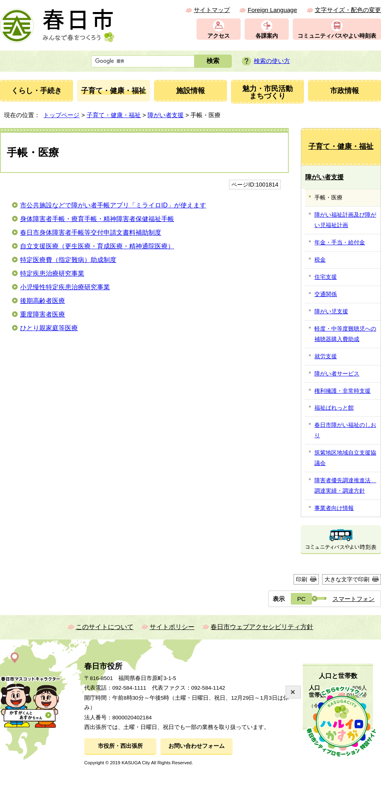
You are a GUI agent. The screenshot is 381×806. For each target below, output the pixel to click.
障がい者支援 (166, 115)
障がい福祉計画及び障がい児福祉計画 (345, 219)
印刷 (301, 579)
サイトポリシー (172, 626)
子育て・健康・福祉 (114, 115)
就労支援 (325, 356)
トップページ (61, 115)
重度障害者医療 (42, 314)
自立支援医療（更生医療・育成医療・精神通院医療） (97, 246)
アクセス (218, 36)
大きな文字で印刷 (346, 579)
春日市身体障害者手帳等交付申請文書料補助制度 (90, 232)
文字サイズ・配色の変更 (348, 9)
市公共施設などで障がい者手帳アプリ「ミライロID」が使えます (113, 205)
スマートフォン (353, 598)
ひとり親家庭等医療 (49, 328)
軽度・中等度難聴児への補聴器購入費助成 (345, 333)
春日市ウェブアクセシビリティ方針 (262, 626)
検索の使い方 (272, 60)
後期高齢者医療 (42, 300)
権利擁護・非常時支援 (342, 391)
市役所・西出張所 (120, 746)
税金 (320, 259)
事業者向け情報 (334, 508)
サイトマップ (212, 9)
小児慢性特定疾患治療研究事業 (65, 287)
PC (301, 598)
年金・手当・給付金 (339, 242)
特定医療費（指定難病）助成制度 (68, 259)
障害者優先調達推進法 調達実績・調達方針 (345, 485)
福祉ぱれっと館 (334, 407)
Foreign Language (272, 9)
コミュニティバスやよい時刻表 (337, 36)
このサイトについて (105, 626)
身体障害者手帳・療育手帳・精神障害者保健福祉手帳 (97, 218)
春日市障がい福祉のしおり (345, 430)
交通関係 (325, 294)
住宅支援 (325, 277)
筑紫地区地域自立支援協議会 (345, 457)
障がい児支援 (331, 311)
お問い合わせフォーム (196, 746)
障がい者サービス (336, 373)
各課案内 (266, 36)
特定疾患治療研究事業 (52, 273)
